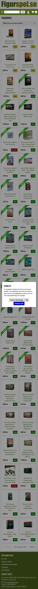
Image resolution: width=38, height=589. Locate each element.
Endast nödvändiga (16, 300)
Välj (26, 300)
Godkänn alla (19, 303)
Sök (22, 12)
